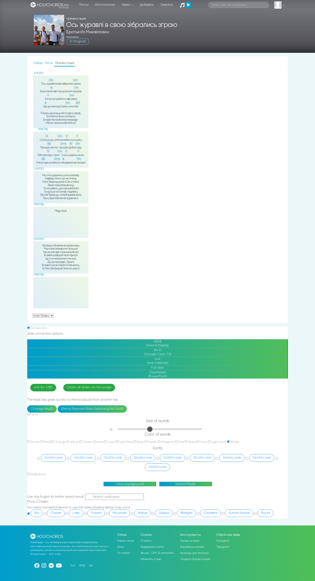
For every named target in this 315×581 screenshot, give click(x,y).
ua (91, 565)
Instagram (223, 540)
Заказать (166, 4)
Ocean (55, 513)
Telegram (222, 546)
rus (73, 565)
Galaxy (164, 513)
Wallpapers (38, 474)
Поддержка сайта (152, 546)
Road (265, 513)
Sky (36, 513)
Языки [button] (126, 4)
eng (82, 565)
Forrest (96, 513)
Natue (142, 513)
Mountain (120, 513)
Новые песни (125, 540)
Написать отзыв (150, 559)
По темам (123, 553)
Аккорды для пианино (194, 553)
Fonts (34, 414)
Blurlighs (187, 513)
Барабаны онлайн (192, 546)
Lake (76, 513)
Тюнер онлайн (190, 540)
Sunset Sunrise (239, 513)
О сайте (146, 540)
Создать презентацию (195, 559)
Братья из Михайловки (87, 32)
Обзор (38, 63)
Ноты (49, 63)
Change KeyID (42, 409)
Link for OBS (43, 387)
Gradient (210, 513)
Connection (38, 328)
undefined (43, 316)
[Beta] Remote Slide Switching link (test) (92, 409)
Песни (84, 4)
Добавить (147, 4)
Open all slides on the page (89, 387)
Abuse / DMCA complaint (157, 553)
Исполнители (105, 4)
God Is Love (53, 457)
